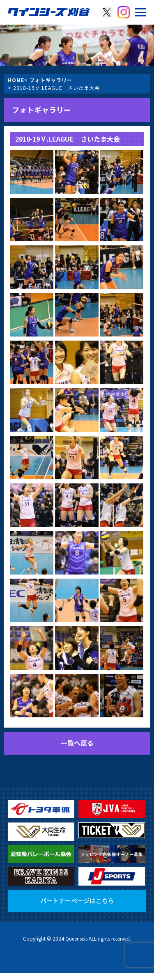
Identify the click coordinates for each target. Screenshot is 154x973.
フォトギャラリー (51, 79)
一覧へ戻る (77, 743)
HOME (16, 79)
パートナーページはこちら (77, 900)
